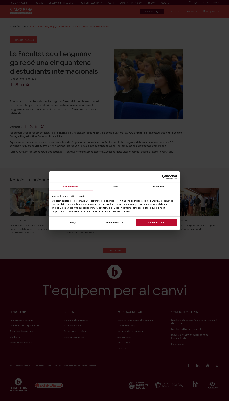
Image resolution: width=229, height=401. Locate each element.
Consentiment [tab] (70, 186)
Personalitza (114, 222)
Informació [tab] (158, 186)
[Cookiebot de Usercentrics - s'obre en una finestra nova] (164, 177)
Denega (72, 222)
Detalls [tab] (114, 186)
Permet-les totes (156, 222)
